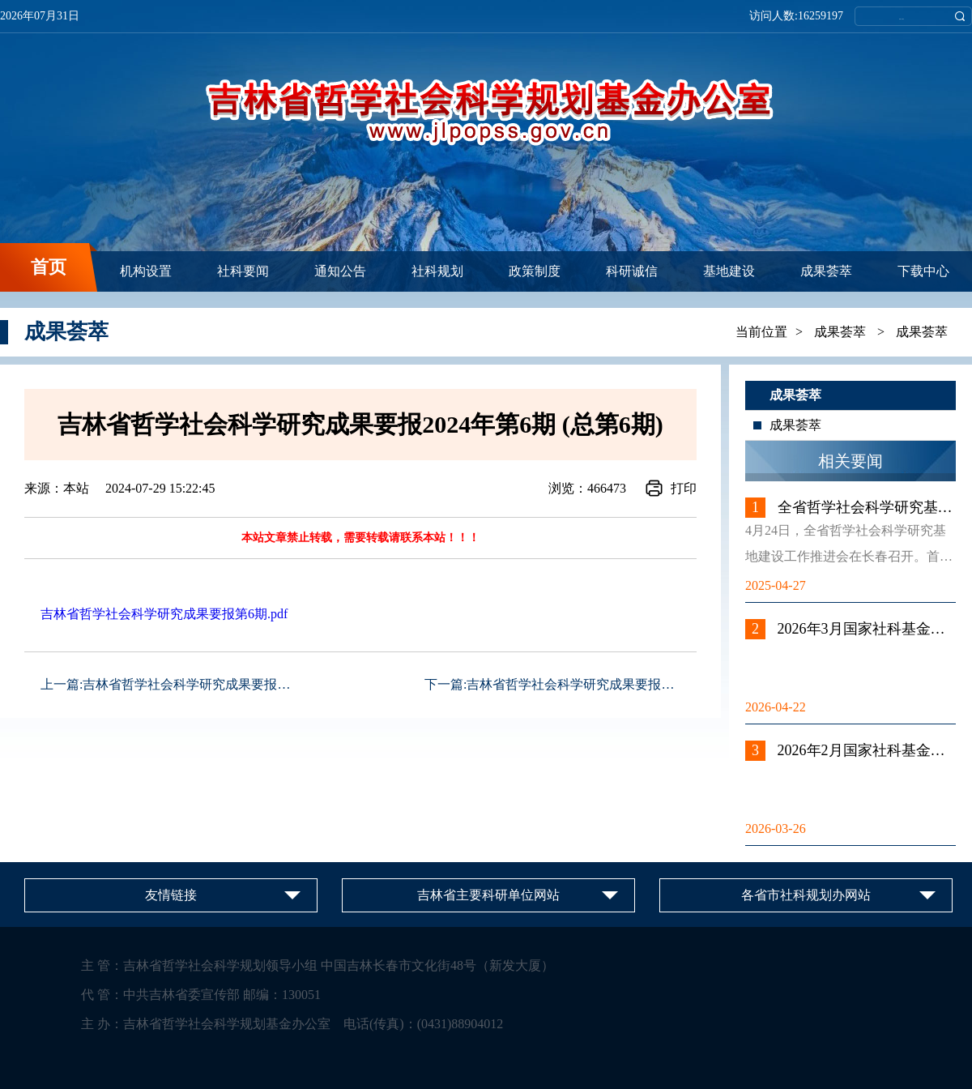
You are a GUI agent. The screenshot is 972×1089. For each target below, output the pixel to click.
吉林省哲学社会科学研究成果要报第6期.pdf (164, 614)
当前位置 (761, 332)
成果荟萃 (826, 271)
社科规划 (437, 271)
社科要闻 (243, 271)
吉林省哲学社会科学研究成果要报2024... (198, 684)
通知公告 (340, 271)
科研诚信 (632, 271)
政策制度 (535, 271)
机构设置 (146, 271)
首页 (48, 267)
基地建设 (729, 271)
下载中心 (923, 271)
